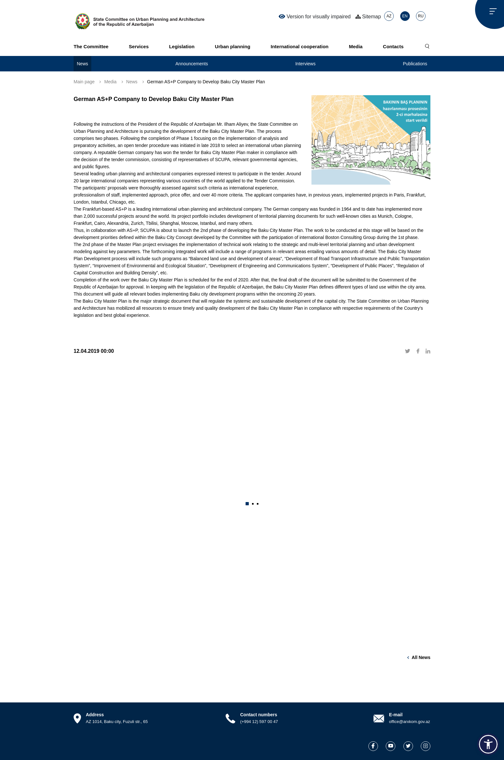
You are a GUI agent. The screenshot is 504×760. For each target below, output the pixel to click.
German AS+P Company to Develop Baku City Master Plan (206, 81)
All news (421, 657)
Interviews (305, 63)
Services (139, 46)
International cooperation (299, 46)
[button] (247, 503)
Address (95, 714)
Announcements (192, 63)
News (82, 63)
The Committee (91, 46)
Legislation (181, 46)
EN (405, 16)
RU (420, 16)
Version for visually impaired (315, 16)
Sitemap (368, 16)
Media (356, 46)
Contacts (393, 46)
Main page (84, 81)
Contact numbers (258, 714)
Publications (415, 63)
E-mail (395, 714)
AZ (388, 16)
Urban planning (232, 46)
